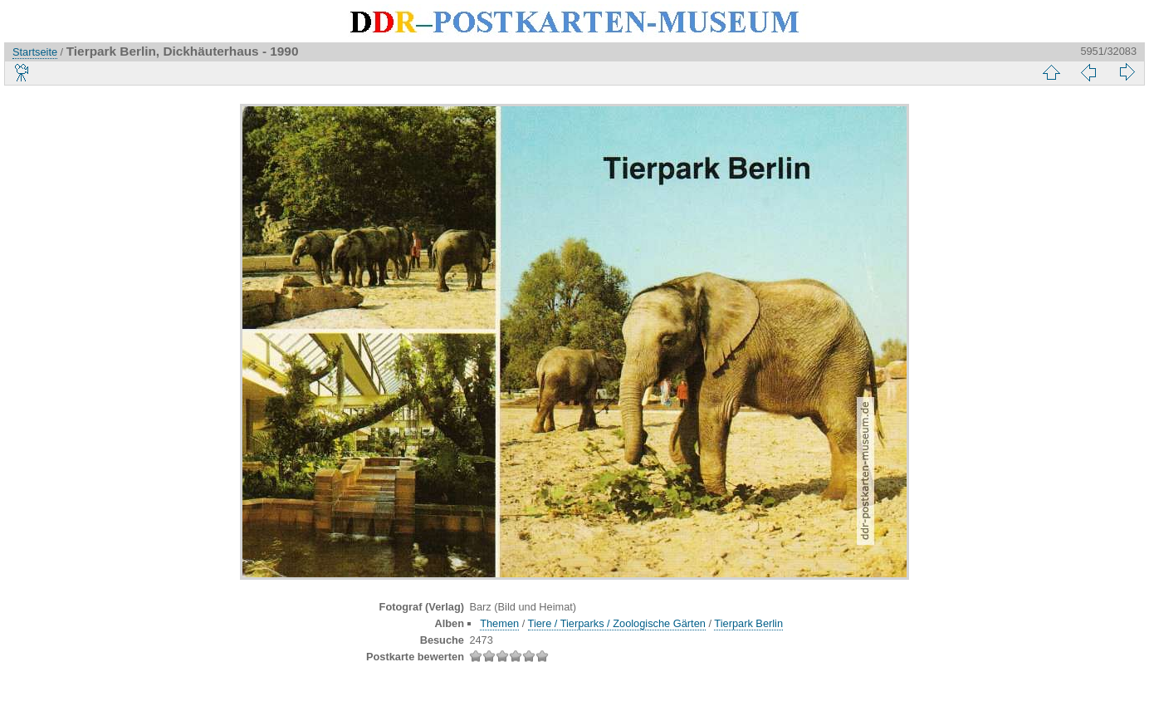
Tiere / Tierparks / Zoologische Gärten (617, 623)
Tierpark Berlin (748, 623)
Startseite (34, 52)
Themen (499, 623)
